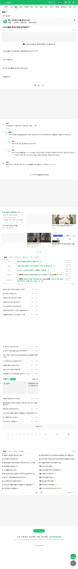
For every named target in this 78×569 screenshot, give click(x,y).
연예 (20, 7)
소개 (18, 537)
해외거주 (23, 22)
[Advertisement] (39, 510)
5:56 (73, 451)
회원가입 (60, 2)
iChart (57, 7)
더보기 (35, 379)
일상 (16, 7)
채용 (38, 537)
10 (45, 434)
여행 (9, 22)
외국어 (16, 22)
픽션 (36, 7)
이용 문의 (24, 537)
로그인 (31, 175)
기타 (31, 257)
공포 (41, 7)
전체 (5, 257)
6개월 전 (5, 30)
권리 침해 (44, 537)
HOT (6, 7)
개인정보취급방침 (55, 537)
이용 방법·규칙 (52, 2)
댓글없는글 (38, 257)
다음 (57, 434)
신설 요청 (6, 16)
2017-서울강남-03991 (51, 539)
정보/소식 (17, 257)
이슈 (11, 7)
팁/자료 (25, 257)
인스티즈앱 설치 (39, 531)
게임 (70, 7)
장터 (31, 7)
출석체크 (64, 7)
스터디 (51, 7)
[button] (37, 251)
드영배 (26, 7)
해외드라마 (33, 22)
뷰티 (46, 7)
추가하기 (13, 379)
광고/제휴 (32, 537)
